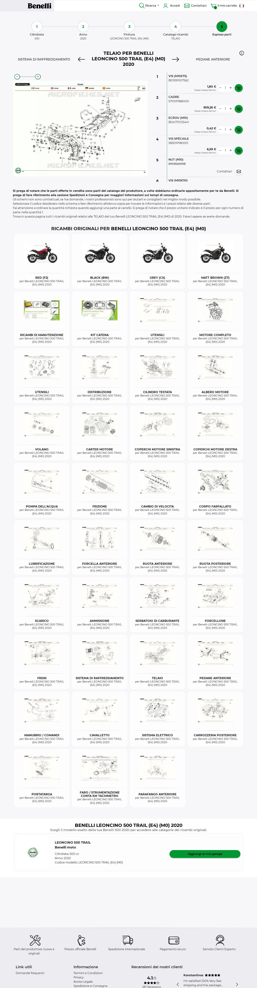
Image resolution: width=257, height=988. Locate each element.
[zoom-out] (17, 76)
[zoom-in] (38, 76)
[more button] (230, 88)
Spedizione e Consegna (90, 986)
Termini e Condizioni (88, 973)
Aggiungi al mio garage (205, 854)
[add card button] (239, 88)
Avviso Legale (83, 981)
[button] (241, 53)
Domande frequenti (30, 973)
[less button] (220, 88)
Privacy (79, 977)
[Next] (175, 59)
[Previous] (81, 59)
